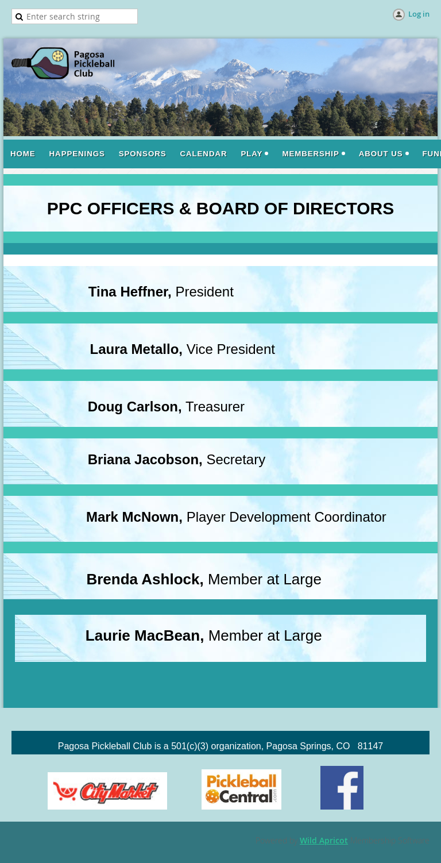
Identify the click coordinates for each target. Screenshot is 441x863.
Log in (419, 14)
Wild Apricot (324, 840)
